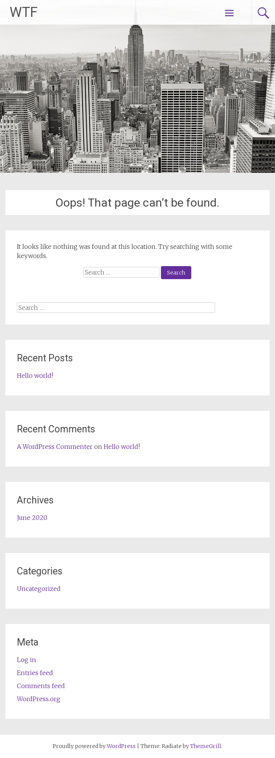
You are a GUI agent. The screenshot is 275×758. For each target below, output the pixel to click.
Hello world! (35, 375)
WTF (24, 12)
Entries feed (35, 673)
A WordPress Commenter (55, 446)
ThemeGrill (205, 746)
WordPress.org (38, 699)
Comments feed (41, 686)
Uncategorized (39, 588)
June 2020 (32, 517)
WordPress (121, 746)
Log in (26, 660)
